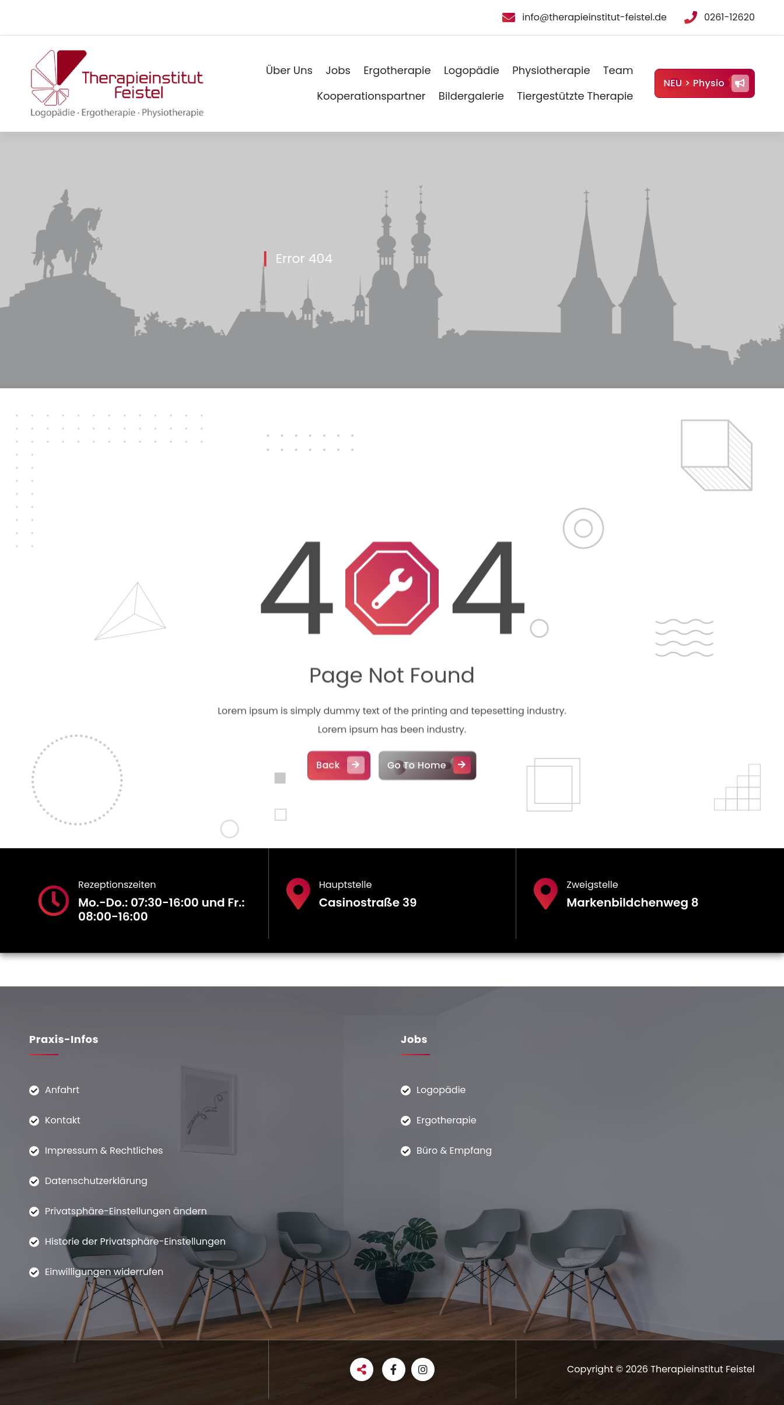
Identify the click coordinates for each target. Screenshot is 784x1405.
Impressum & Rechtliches (104, 1150)
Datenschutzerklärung (96, 1181)
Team (618, 70)
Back (339, 848)
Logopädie (471, 70)
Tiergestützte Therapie (575, 96)
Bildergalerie (471, 96)
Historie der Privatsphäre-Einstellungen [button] (135, 1241)
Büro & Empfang (454, 1150)
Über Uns (289, 70)
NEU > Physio (704, 83)
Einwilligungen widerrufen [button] (104, 1271)
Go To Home (427, 848)
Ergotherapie (397, 70)
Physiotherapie (551, 70)
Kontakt (62, 1120)
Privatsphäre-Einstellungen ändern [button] (126, 1211)
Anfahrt (62, 1090)
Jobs (338, 70)
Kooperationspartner (371, 96)
